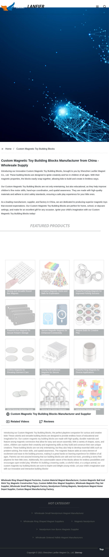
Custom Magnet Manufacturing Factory (34, 489)
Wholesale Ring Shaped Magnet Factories (21, 480)
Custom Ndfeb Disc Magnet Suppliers (57, 483)
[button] (97, 7)
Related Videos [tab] (17, 421)
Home (8, 149)
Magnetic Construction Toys (24, 483)
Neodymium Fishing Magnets (62, 486)
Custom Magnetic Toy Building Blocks (35, 149)
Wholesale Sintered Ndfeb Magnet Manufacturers (59, 537)
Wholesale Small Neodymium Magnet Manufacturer (59, 513)
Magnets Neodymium (85, 521)
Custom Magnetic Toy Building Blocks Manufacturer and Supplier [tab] (48, 414)
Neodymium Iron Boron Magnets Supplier (59, 529)
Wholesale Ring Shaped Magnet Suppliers (44, 521)
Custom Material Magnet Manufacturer (60, 480)
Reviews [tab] (46, 421)
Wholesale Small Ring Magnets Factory (28, 486)
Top (101, 549)
